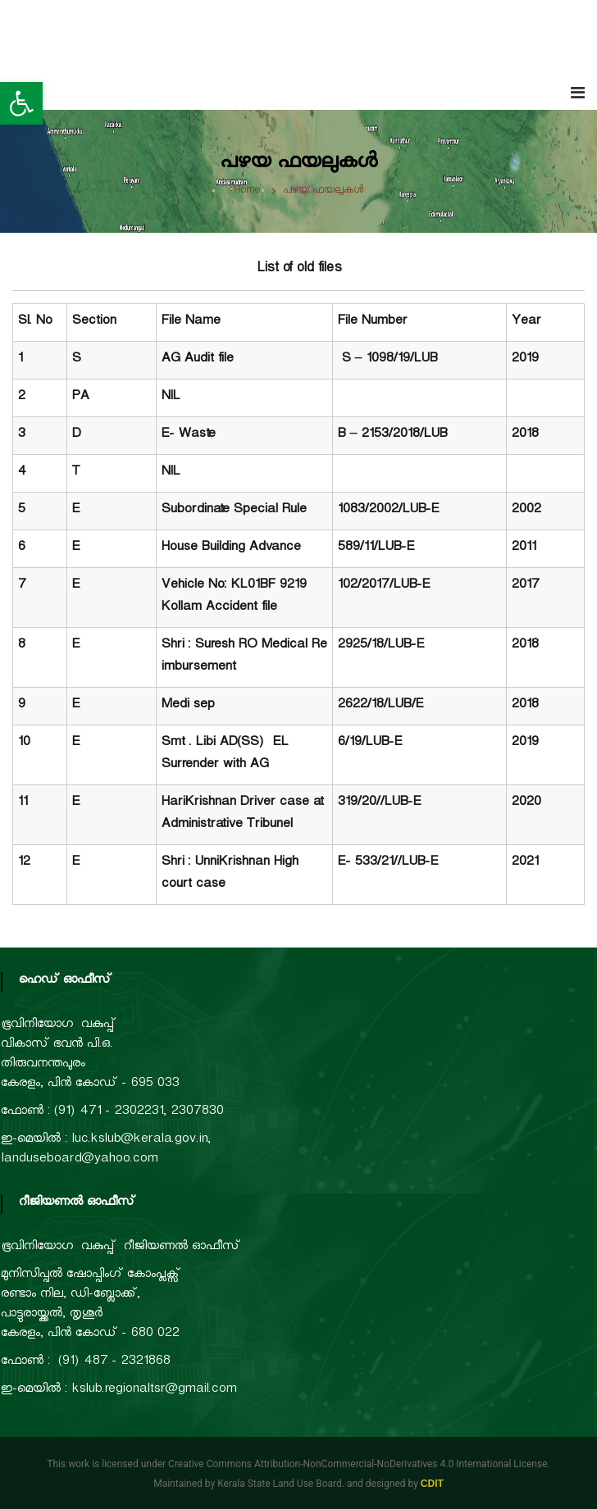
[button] (21, 103)
